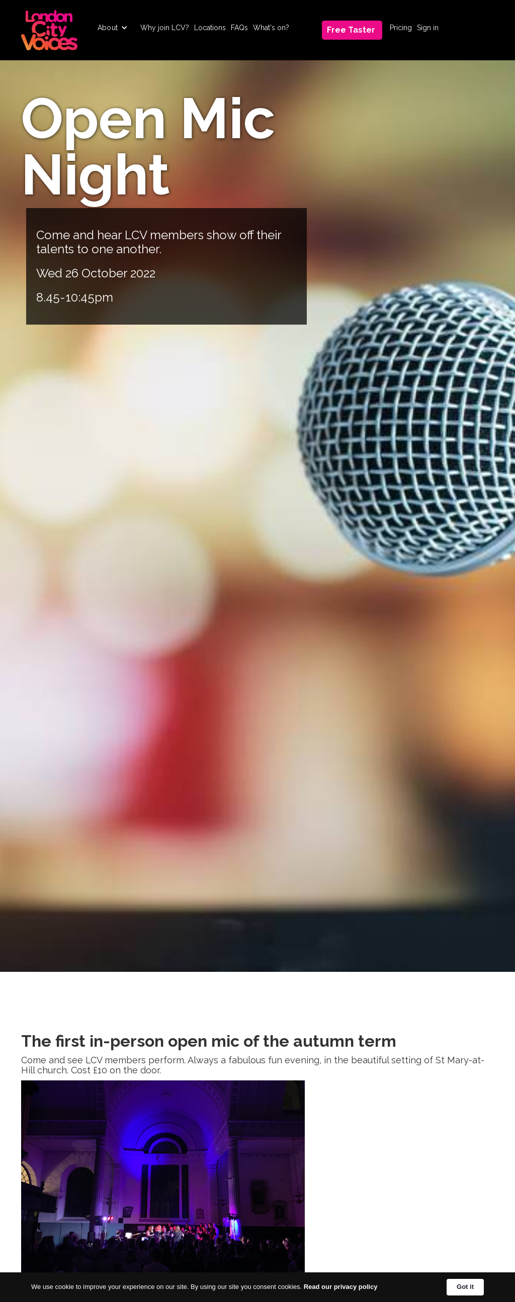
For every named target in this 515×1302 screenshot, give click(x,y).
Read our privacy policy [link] (341, 1286)
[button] (113, 27)
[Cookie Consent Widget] (257, 1287)
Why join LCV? (164, 28)
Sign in (428, 28)
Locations (210, 28)
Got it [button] (465, 1286)
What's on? (271, 28)
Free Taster (351, 30)
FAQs (239, 28)
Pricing (401, 28)
